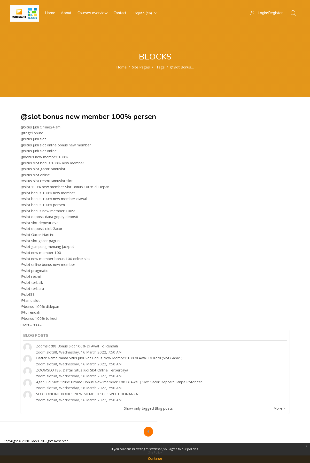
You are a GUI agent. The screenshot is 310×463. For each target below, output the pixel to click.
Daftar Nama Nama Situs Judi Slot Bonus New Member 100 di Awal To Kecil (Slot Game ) (109, 357)
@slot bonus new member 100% (48, 210)
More (277, 408)
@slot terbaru (32, 288)
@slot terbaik (32, 282)
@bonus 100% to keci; (39, 318)
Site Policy (155, 452)
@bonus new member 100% (44, 156)
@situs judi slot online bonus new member (56, 145)
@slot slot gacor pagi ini (40, 240)
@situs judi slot (33, 138)
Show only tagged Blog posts (148, 408)
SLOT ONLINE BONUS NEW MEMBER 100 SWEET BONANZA (87, 393)
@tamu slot (30, 300)
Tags (160, 67)
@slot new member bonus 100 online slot (55, 258)
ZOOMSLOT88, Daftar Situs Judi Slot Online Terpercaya (82, 370)
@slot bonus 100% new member (48, 192)
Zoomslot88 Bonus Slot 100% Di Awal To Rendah (77, 346)
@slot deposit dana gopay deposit (49, 216)
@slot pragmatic (34, 270)
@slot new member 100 (41, 252)
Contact (120, 13)
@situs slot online (35, 174)
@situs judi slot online (39, 150)
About (66, 13)
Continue (155, 458)
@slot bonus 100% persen (43, 204)
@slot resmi (31, 276)
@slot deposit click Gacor (41, 228)
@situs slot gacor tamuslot (43, 168)
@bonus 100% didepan (40, 306)
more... (26, 324)
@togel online (32, 132)
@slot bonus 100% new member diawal (54, 198)
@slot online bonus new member (48, 264)
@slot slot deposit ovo (40, 222)
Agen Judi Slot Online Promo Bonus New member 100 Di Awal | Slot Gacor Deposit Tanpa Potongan (119, 381)
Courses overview (93, 13)
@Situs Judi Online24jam (41, 127)
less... (37, 324)
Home (121, 67)
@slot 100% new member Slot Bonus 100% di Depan (65, 186)
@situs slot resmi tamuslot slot (47, 180)
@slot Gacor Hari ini (37, 234)
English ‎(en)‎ (144, 13)
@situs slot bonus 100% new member (52, 162)
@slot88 (28, 294)
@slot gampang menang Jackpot (47, 246)
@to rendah (30, 312)
